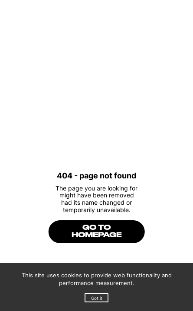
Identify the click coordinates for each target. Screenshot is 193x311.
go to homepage (96, 231)
